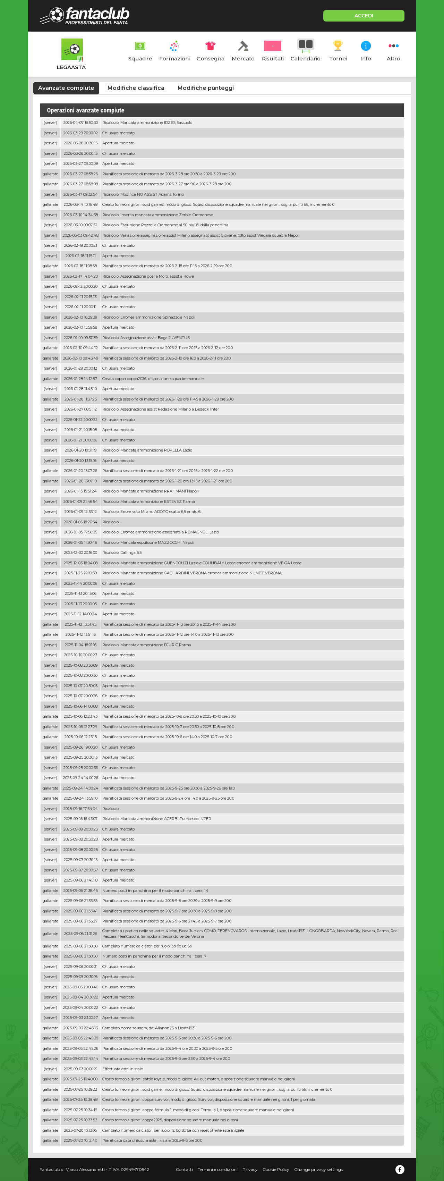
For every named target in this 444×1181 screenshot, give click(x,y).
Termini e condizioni (218, 1169)
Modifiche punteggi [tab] (206, 88)
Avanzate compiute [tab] (66, 88)
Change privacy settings (318, 1169)
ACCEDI (364, 15)
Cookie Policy (276, 1169)
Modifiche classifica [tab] (136, 88)
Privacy (250, 1169)
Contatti (184, 1169)
